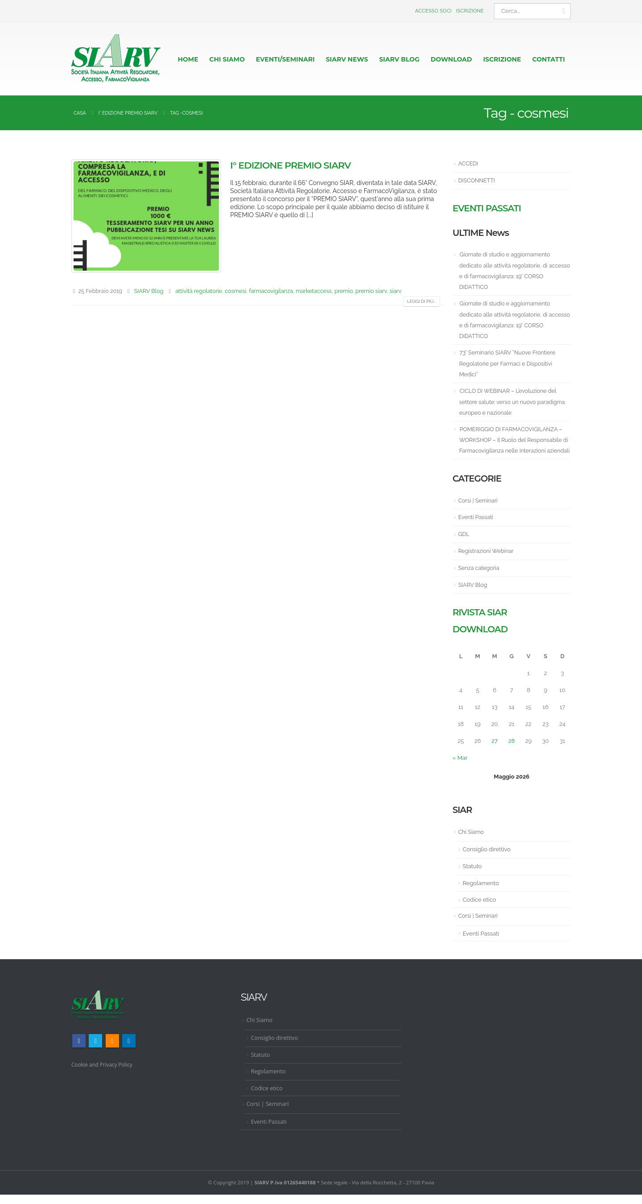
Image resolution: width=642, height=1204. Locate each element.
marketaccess (314, 291)
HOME (188, 59)
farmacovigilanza (271, 291)
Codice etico (479, 909)
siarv (396, 291)
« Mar (460, 767)
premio (343, 291)
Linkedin (129, 1050)
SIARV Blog (149, 291)
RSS (112, 1050)
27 (495, 750)
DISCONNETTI (477, 180)
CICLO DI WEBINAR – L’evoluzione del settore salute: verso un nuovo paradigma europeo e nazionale (514, 401)
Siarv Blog (399, 59)
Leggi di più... (421, 301)
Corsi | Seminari (478, 510)
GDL (464, 544)
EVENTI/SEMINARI (285, 59)
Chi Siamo (471, 841)
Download (451, 59)
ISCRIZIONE (502, 59)
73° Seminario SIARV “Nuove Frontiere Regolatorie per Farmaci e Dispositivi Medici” (509, 363)
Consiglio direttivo (487, 859)
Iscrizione (470, 11)
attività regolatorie (198, 291)
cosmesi (235, 291)
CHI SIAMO (227, 59)
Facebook (79, 1050)
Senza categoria (479, 577)
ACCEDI (468, 163)
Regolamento (481, 893)
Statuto (472, 876)
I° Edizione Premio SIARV (290, 165)
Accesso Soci (433, 11)
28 (511, 750)
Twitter (95, 1050)
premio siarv (371, 291)
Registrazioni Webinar (487, 561)
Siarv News (347, 59)
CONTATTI (548, 59)
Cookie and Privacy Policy (104, 1074)
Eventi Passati (476, 527)
